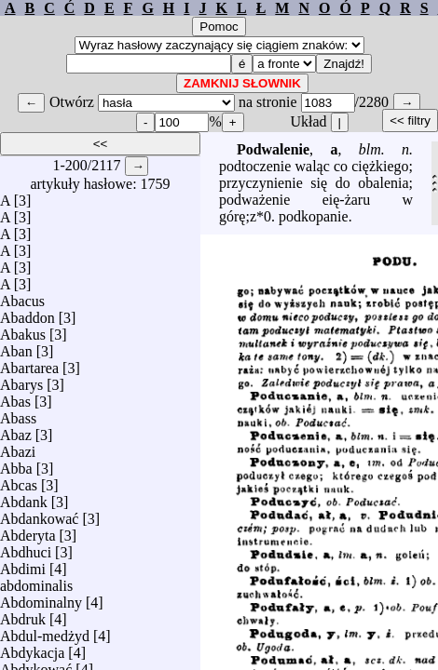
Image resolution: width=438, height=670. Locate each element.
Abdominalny (41, 598)
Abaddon (27, 313)
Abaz (16, 430)
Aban (16, 347)
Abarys (21, 380)
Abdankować (39, 514)
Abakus (23, 330)
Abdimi (23, 564)
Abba (16, 464)
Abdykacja (32, 648)
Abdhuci (25, 548)
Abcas (18, 481)
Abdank (24, 497)
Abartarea (29, 363)
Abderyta (28, 531)
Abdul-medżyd (44, 631)
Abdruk (23, 615)
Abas (15, 397)
